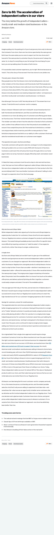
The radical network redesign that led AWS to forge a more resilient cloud (27, 418)
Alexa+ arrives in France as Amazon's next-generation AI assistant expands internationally (28, 425)
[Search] (38, 3)
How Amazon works (18, 42)
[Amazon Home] (8, 3)
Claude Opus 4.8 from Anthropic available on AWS (19, 421)
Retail (10, 42)
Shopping (4, 42)
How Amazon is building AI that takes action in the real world (23, 430)
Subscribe (46, 532)
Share (48, 42)
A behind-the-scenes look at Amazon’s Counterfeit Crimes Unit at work (37, 482)
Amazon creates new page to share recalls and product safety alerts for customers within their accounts (12, 483)
